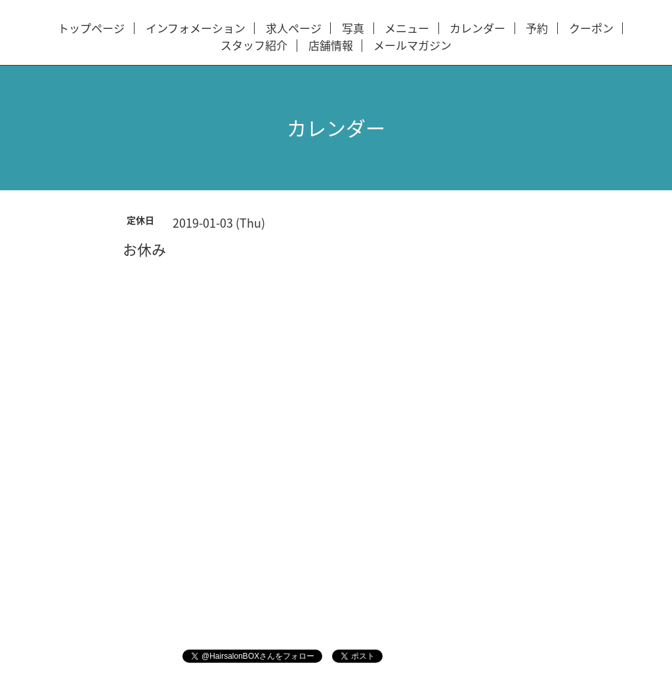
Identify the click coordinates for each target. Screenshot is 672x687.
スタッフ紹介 (253, 45)
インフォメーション (195, 28)
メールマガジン (412, 45)
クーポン (591, 28)
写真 (353, 28)
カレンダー (477, 28)
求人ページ (294, 28)
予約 (537, 28)
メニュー (407, 28)
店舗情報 (330, 45)
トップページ (91, 28)
